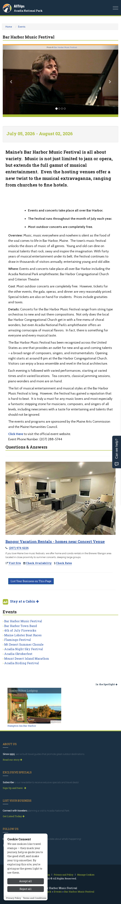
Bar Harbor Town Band (20, 626)
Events (21, 26)
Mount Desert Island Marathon (26, 658)
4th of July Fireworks (20, 630)
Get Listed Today (13, 816)
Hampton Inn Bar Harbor (21, 725)
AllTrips (19, 6)
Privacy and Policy (63, 874)
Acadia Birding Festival (21, 663)
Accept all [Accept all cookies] (25, 899)
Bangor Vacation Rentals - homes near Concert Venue (55, 541)
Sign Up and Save (14, 788)
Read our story (12, 759)
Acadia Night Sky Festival (23, 649)
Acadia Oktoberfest (18, 654)
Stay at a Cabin (24, 601)
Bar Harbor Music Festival (65, 47)
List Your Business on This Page (31, 581)
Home (8, 26)
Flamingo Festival (17, 640)
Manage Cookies (85, 874)
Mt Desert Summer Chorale (24, 644)
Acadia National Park (28, 10)
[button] (11, 79)
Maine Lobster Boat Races (22, 635)
